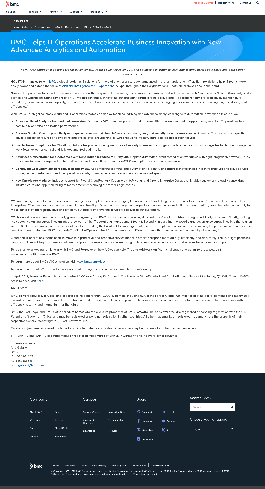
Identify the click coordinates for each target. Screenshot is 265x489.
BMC (51, 84)
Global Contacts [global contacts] (62, 430)
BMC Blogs (145, 432)
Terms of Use (156, 473)
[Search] (257, 4)
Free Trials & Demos (203, 4)
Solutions (11, 13)
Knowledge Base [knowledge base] (116, 414)
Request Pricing (226, 4)
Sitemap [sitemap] (34, 438)
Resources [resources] (113, 433)
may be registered (115, 476)
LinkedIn (168, 415)
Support (74, 13)
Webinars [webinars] (35, 422)
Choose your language (208, 421)
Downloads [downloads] (89, 433)
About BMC (96, 13)
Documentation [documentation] (116, 422)
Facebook (144, 423)
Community (145, 415)
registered (94, 476)
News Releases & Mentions (31, 30)
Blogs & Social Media (98, 30)
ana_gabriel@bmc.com (27, 367)
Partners (54, 13)
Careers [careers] (34, 430)
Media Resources (67, 30)
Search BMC (200, 400)
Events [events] (57, 414)
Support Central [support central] (91, 414)
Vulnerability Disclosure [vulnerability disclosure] (89, 424)
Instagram (145, 441)
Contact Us (245, 4)
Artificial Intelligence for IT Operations (88, 88)
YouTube (168, 423)
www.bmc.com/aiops (91, 264)
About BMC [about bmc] (36, 414)
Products (32, 13)
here (40, 283)
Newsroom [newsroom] (60, 438)
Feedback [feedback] (59, 422)
